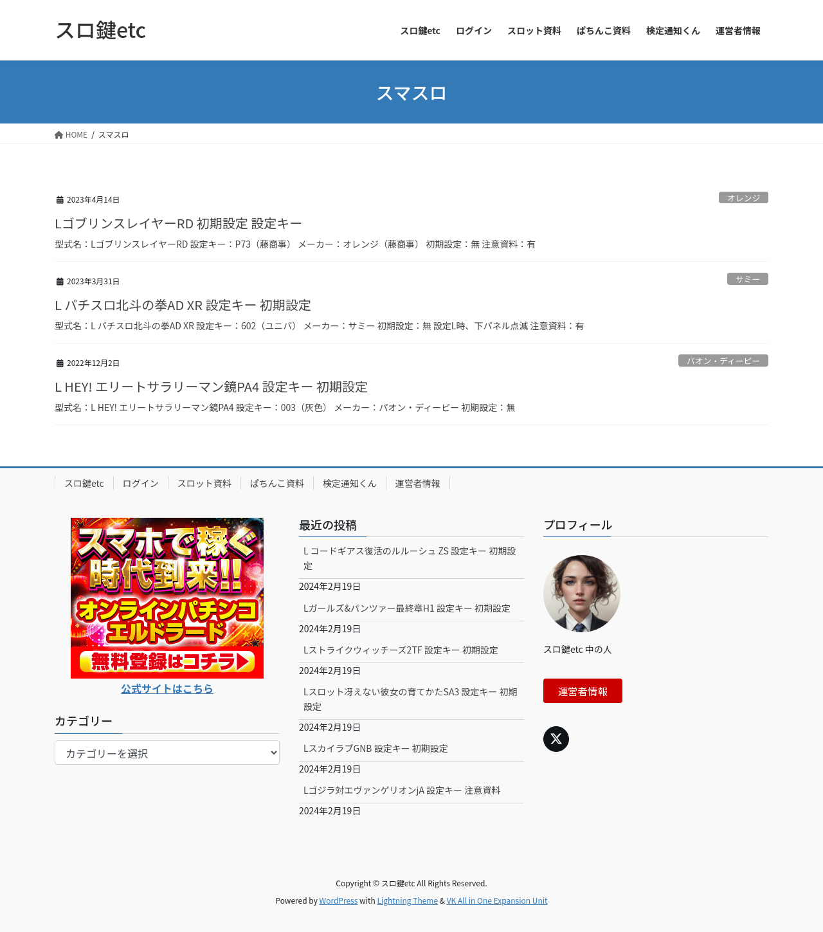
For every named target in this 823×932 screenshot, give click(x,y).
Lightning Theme (407, 900)
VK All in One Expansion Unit (497, 900)
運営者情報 (417, 483)
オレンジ (743, 198)
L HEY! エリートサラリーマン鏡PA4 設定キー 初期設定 (211, 386)
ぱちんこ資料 (277, 483)
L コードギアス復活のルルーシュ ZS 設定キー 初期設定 (409, 558)
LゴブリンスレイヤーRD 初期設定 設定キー (178, 223)
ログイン (141, 483)
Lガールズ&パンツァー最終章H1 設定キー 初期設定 (407, 607)
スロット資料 (204, 483)
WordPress (339, 900)
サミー (748, 279)
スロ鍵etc (84, 483)
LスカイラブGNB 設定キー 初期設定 (375, 748)
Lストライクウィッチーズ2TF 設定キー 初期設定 (400, 649)
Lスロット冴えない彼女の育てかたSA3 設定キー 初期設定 (410, 699)
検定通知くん (350, 483)
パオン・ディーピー (723, 360)
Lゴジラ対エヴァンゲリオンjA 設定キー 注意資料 (401, 789)
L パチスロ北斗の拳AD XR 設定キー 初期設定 (183, 304)
